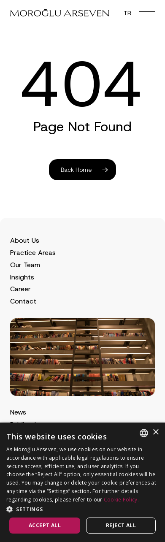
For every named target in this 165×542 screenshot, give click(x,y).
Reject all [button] (121, 525)
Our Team (25, 264)
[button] (147, 13)
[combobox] (144, 433)
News (18, 412)
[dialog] (82, 482)
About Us (24, 240)
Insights (22, 277)
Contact (23, 301)
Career (20, 289)
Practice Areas (33, 252)
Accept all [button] (45, 525)
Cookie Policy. (121, 499)
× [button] (155, 432)
